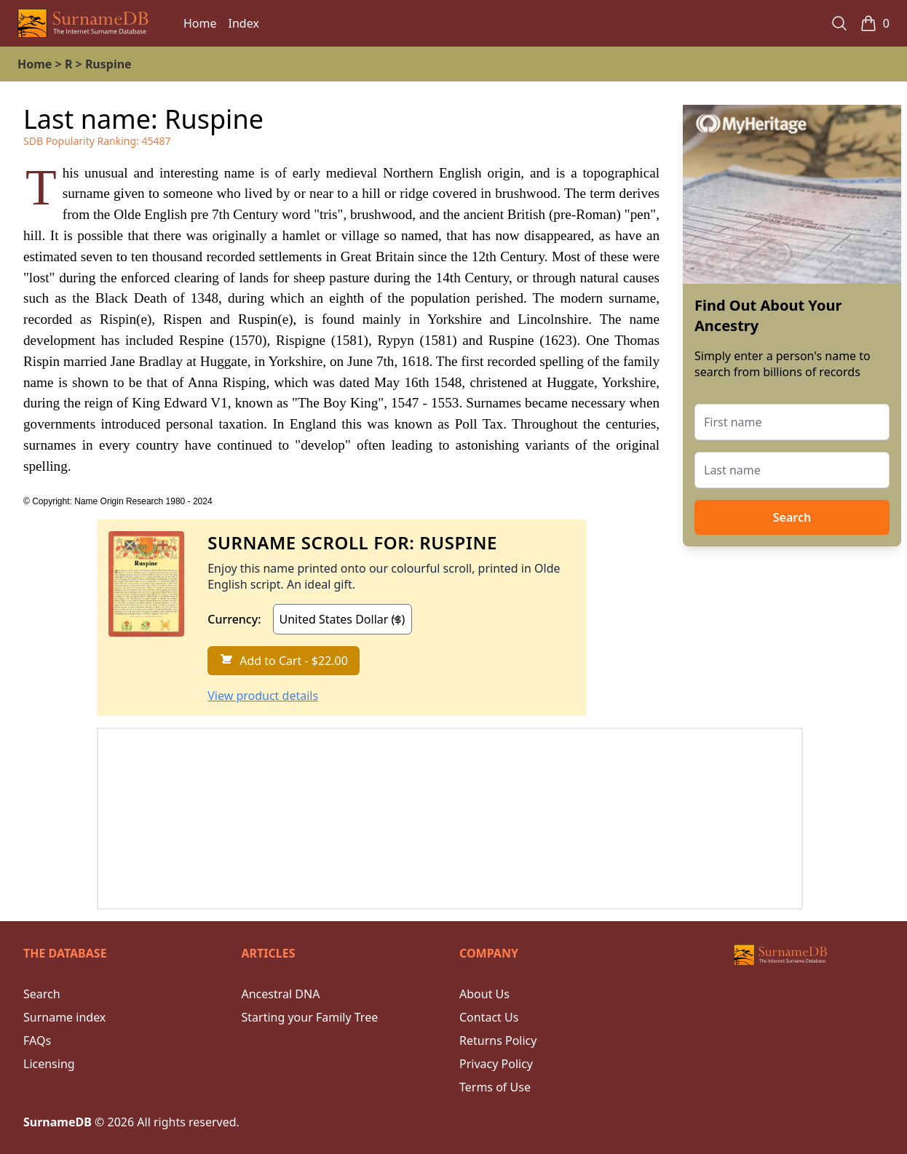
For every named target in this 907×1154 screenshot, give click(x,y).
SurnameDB (57, 1122)
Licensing (49, 1064)
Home (200, 23)
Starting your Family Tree (310, 1017)
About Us (484, 994)
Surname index (64, 1017)
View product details (262, 696)
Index (244, 23)
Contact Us (488, 1017)
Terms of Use (495, 1087)
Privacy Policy (496, 1064)
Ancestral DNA (281, 994)
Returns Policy (497, 1040)
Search (792, 517)
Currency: (234, 619)
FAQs (37, 1040)
